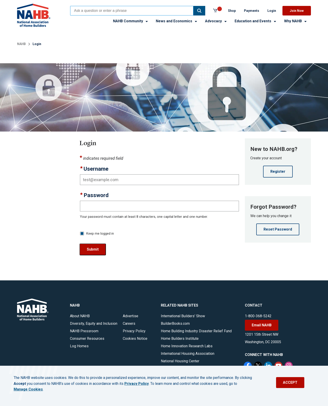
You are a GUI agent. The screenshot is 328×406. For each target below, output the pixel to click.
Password (96, 195)
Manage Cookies (28, 389)
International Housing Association (187, 353)
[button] (199, 10)
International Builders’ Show (183, 316)
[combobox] (131, 10)
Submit (93, 249)
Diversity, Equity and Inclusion (93, 323)
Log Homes (79, 346)
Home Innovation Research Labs (187, 346)
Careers (129, 323)
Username (96, 169)
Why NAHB (295, 21)
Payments (251, 11)
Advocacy (216, 21)
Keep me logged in (100, 233)
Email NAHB (262, 325)
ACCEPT (290, 382)
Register (277, 171)
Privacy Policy (134, 331)
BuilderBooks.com (175, 323)
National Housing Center (180, 361)
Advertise (130, 316)
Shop (232, 11)
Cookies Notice (135, 338)
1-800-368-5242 (258, 316)
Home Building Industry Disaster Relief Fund (196, 331)
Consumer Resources (87, 338)
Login (271, 11)
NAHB (21, 44)
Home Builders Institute (180, 338)
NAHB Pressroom (84, 331)
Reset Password (278, 229)
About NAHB (80, 316)
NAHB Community (131, 21)
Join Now (297, 11)
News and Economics (177, 21)
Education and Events (256, 21)
